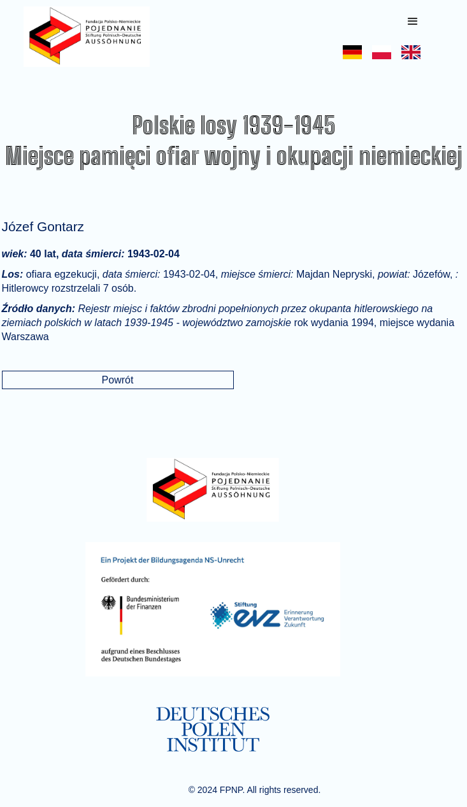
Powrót (118, 380)
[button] (412, 21)
